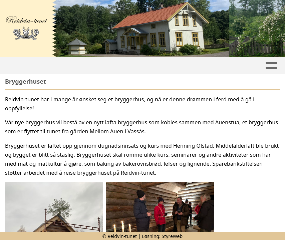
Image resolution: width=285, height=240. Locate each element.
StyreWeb (172, 236)
